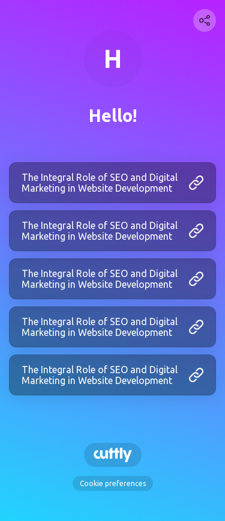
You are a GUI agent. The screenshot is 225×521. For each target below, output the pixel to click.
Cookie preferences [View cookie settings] (113, 483)
